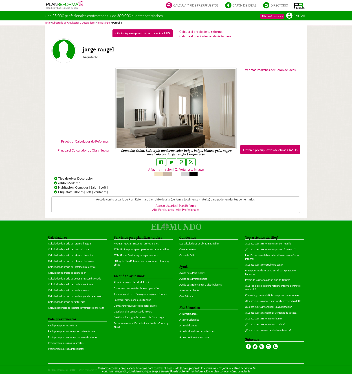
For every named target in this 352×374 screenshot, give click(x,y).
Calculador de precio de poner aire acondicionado (74, 278)
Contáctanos (186, 296)
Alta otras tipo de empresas (194, 337)
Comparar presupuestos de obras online (135, 305)
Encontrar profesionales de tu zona (132, 299)
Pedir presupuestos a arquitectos (66, 342)
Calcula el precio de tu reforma (200, 31)
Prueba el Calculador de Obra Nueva (83, 150)
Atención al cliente (189, 290)
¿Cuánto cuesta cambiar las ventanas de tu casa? (271, 312)
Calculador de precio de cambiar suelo (68, 290)
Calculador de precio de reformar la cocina (70, 255)
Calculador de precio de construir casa (68, 249)
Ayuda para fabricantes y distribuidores (200, 284)
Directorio (275, 5)
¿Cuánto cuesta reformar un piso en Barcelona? (270, 249)
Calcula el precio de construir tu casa (205, 36)
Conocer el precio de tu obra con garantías (136, 288)
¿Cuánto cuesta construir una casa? (264, 264)
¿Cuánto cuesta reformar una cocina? (265, 324)
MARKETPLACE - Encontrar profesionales (136, 243)
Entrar (295, 16)
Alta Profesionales (187, 209)
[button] (299, 5)
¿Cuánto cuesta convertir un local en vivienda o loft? (273, 300)
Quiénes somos (187, 249)
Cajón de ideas (240, 5)
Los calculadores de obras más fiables (199, 243)
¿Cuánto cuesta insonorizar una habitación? (268, 306)
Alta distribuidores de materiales (197, 331)
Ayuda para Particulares (192, 272)
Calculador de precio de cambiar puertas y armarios (75, 296)
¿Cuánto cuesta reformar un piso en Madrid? (268, 243)
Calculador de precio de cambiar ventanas (70, 284)
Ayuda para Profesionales (193, 278)
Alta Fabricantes (188, 325)
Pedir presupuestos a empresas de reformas (71, 331)
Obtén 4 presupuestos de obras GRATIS (142, 33)
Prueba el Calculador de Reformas (85, 141)
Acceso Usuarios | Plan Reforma (176, 205)
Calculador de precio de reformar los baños (71, 261)
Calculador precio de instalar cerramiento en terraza (76, 307)
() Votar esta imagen (189, 169)
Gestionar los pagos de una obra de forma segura (140, 317)
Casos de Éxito (187, 255)
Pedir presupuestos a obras (62, 325)
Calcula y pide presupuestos (192, 5)
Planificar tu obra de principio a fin (132, 282)
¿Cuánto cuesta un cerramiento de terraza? (268, 330)
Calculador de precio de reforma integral (70, 243)
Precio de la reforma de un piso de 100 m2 (267, 279)
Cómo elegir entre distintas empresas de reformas (272, 295)
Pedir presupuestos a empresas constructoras (72, 337)
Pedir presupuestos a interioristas (66, 348)
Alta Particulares (163, 209)
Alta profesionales (272, 16)
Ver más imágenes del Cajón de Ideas (270, 70)
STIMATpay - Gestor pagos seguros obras (136, 255)
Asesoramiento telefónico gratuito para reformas (140, 294)
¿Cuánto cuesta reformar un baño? (263, 318)
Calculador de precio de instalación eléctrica (72, 266)
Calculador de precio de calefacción (67, 272)
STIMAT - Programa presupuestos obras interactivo (141, 249)
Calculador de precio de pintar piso (66, 301)
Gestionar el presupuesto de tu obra (133, 311)
